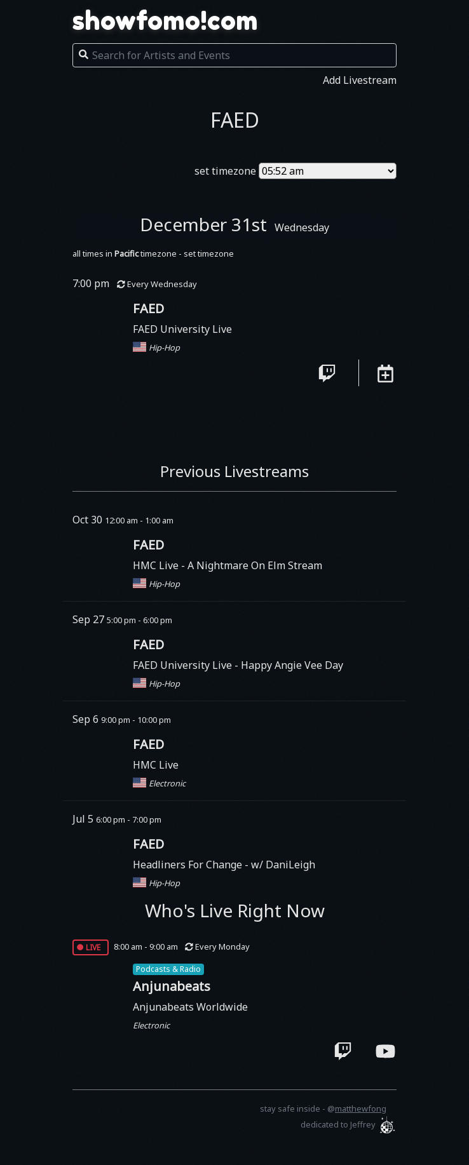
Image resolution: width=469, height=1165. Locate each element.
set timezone (225, 171)
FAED (148, 308)
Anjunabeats (171, 986)
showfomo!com (165, 20)
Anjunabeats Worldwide (190, 1007)
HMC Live (157, 565)
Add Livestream (360, 80)
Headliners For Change (189, 865)
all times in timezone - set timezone (153, 253)
